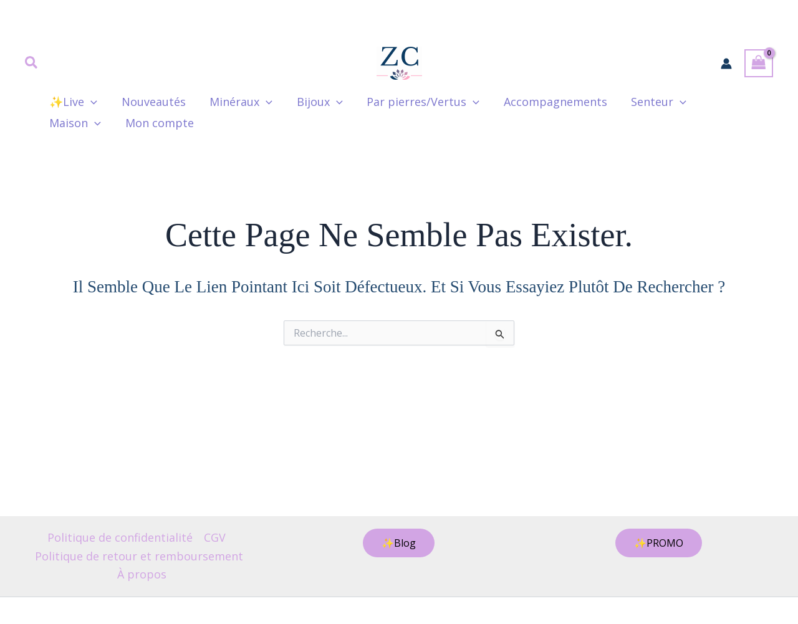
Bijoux (314, 101)
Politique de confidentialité (120, 537)
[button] (32, 63)
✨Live (73, 101)
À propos (141, 574)
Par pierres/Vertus (415, 101)
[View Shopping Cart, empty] (758, 63)
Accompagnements (546, 101)
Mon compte (83, 122)
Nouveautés (151, 101)
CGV (215, 537)
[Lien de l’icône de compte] (726, 63)
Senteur (648, 101)
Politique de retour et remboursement (139, 556)
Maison (724, 101)
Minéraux (237, 101)
